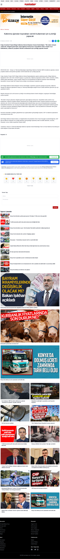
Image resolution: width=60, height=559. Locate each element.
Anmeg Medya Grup (4, 524)
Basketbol (2, 547)
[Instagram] (37, 549)
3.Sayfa (28, 8)
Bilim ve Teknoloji (54, 8)
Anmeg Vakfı (3, 526)
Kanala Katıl (53, 157)
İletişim (32, 540)
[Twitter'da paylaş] (55, 41)
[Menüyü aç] (1, 4)
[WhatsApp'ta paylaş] (58, 41)
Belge (1, 533)
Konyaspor (2, 540)
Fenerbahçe (3, 546)
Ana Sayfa (2, 8)
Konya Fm (2, 532)
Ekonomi (14, 8)
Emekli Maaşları (34, 532)
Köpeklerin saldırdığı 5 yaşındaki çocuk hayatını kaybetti (14, 11)
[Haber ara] (59, 11)
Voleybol (2, 549)
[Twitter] (35, 549)
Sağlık (46, 8)
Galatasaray (3, 544)
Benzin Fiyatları (34, 533)
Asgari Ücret (34, 524)
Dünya (42, 8)
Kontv (1, 528)
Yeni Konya (2, 530)
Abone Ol (54, 162)
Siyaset (23, 8)
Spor (18, 8)
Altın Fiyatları (34, 528)
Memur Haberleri (35, 530)
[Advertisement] (30, 59)
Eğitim (33, 8)
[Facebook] (31, 549)
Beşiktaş (2, 542)
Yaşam (37, 8)
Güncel (8, 8)
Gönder (55, 207)
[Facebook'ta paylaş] (53, 41)
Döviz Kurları (34, 526)
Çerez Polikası (34, 542)
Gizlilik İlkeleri (34, 544)
